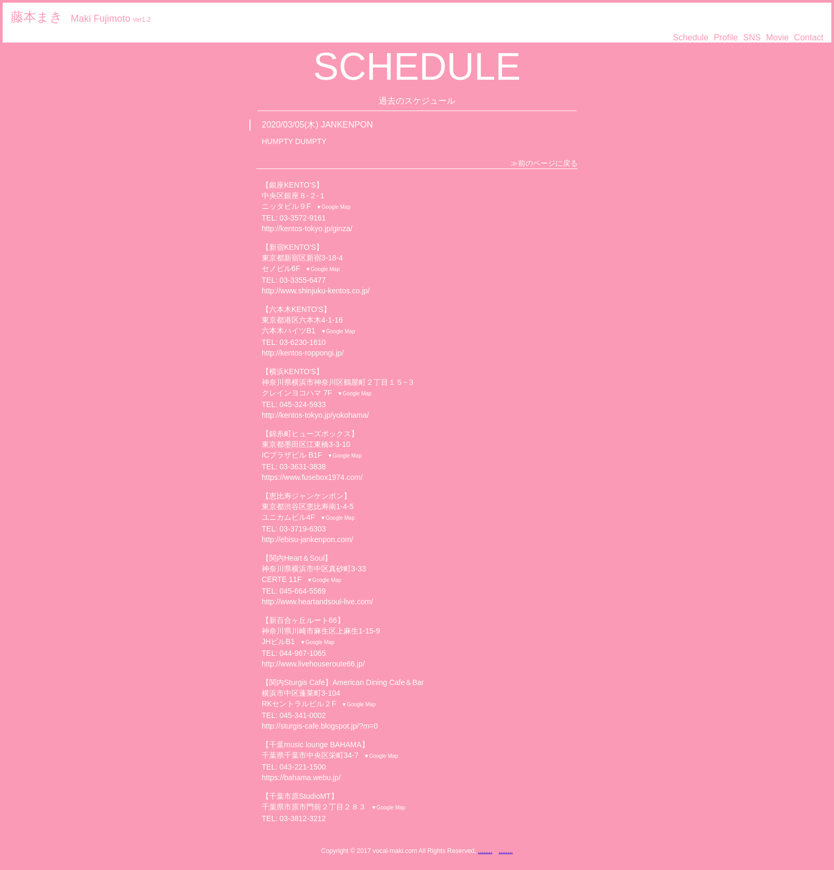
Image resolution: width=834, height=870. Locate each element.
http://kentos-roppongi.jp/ (303, 353)
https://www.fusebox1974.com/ (312, 477)
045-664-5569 (302, 591)
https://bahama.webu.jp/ (301, 777)
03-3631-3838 (302, 466)
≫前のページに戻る (544, 163)
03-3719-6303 (302, 529)
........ (485, 851)
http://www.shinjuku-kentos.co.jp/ (316, 290)
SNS (752, 37)
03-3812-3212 (302, 818)
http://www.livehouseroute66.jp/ (313, 664)
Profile (726, 37)
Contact (808, 37)
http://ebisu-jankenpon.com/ (307, 539)
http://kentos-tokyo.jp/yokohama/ (315, 415)
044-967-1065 (302, 653)
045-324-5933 (302, 404)
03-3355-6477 (302, 280)
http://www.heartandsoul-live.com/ (317, 601)
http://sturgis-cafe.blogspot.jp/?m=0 (320, 726)
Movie (777, 37)
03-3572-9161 (302, 218)
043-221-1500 (302, 767)
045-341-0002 (302, 715)
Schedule (690, 37)
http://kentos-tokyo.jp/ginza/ (307, 228)
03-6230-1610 (302, 342)
